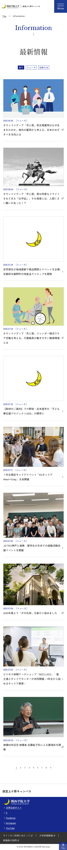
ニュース (31, 67)
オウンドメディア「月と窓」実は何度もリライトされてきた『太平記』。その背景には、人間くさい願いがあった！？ (31, 198)
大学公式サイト (14, 807)
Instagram (11, 822)
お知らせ (43, 67)
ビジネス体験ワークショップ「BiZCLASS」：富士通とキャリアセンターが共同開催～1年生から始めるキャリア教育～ (32, 678)
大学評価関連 (46, 835)
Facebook (11, 817)
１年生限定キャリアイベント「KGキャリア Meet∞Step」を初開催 (28, 477)
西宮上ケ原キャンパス (31, 6)
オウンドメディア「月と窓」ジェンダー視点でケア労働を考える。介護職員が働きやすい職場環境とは (31, 337)
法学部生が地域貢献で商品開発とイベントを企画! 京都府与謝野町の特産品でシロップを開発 (31, 271)
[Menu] (60, 6)
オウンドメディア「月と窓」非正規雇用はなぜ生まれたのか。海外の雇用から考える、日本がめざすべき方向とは (31, 129)
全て (21, 67)
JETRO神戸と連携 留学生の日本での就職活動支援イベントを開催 (31, 548)
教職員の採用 (10, 840)
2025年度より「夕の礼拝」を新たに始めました (30, 613)
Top (4, 16)
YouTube (10, 828)
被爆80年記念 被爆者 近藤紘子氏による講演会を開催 (32, 747)
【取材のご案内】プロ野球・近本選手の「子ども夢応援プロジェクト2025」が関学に (31, 411)
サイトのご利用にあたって (16, 835)
